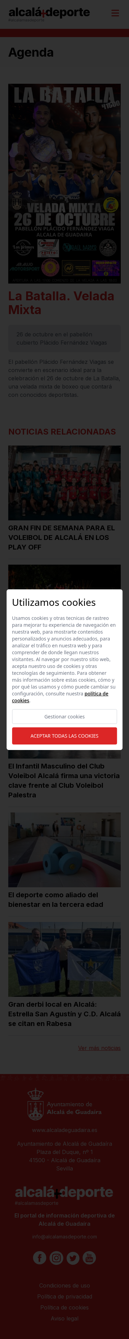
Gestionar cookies (64, 716)
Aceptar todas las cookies (64, 735)
